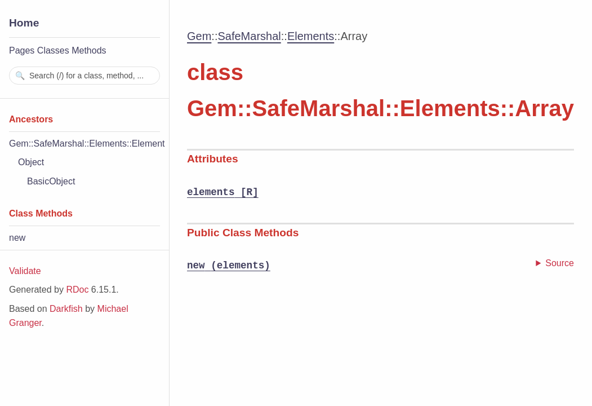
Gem (199, 36)
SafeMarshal (249, 36)
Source (559, 263)
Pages (21, 50)
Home (24, 23)
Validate (25, 271)
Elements (310, 36)
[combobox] (84, 76)
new (17, 237)
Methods (89, 50)
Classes (53, 50)
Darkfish (66, 309)
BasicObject (51, 181)
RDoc (77, 289)
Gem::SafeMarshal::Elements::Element (87, 143)
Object (31, 162)
